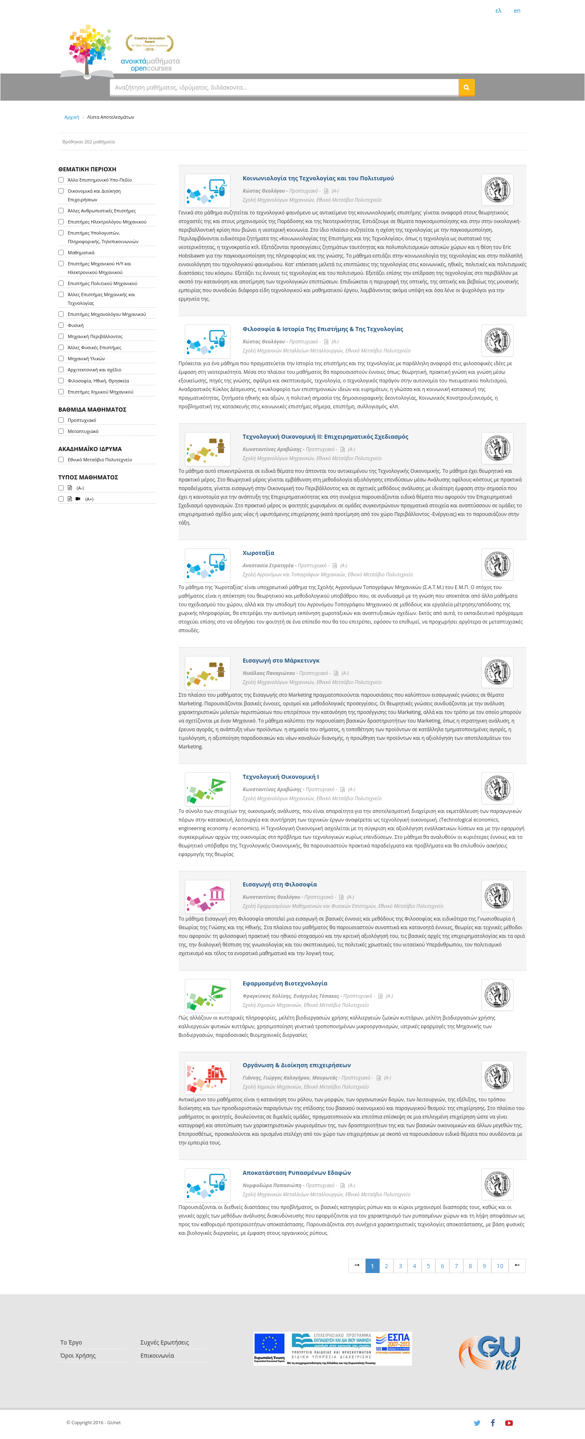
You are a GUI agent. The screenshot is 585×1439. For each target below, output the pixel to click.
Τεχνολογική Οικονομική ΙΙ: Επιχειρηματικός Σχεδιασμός (325, 436)
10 (500, 1266)
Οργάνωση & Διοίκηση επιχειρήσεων (297, 1065)
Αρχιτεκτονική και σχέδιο (94, 369)
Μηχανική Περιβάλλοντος (95, 336)
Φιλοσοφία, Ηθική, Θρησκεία (98, 381)
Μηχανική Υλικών (86, 358)
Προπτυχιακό (82, 420)
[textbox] (284, 87)
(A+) (81, 498)
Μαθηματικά (81, 252)
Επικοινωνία (157, 1355)
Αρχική (71, 117)
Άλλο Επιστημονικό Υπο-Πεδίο (100, 180)
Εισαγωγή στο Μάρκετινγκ (281, 660)
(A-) (76, 487)
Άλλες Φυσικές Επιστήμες (94, 347)
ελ (498, 10)
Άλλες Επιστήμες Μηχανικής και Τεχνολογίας (101, 298)
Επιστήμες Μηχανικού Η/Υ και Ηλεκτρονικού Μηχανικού (99, 267)
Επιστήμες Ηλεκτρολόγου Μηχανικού (107, 222)
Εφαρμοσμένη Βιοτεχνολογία (285, 983)
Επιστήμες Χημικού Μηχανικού (101, 392)
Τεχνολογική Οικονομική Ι (281, 777)
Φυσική (75, 325)
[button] (466, 87)
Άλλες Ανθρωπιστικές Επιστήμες (102, 210)
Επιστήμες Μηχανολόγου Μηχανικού (107, 314)
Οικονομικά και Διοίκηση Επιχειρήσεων (94, 195)
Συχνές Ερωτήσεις (164, 1342)
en (517, 10)
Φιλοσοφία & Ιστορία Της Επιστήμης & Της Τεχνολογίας (323, 329)
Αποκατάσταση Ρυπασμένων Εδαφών (297, 1173)
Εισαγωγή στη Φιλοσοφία (280, 884)
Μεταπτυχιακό (83, 431)
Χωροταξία (258, 553)
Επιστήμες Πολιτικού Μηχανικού (102, 283)
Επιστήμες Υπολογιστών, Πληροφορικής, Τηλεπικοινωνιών (103, 237)
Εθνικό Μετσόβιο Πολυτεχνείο (100, 459)
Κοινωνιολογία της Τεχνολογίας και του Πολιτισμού (318, 178)
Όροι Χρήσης (78, 1355)
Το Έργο (71, 1342)
